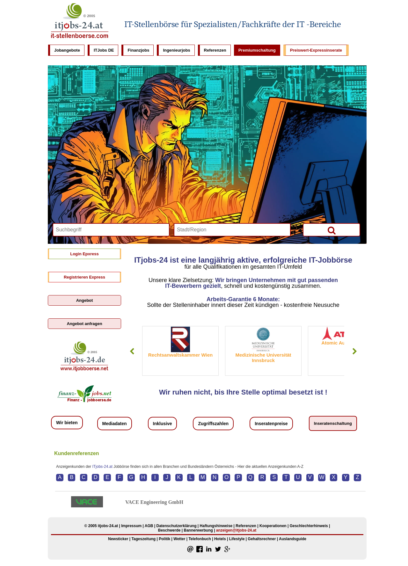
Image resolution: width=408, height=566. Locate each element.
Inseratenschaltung (333, 423)
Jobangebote (67, 50)
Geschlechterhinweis (309, 526)
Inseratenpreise (271, 423)
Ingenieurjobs (176, 50)
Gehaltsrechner (262, 539)
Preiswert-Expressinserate (316, 50)
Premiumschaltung (257, 50)
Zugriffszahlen (213, 423)
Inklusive (162, 423)
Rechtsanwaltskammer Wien (180, 355)
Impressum (131, 526)
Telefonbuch (199, 539)
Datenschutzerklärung (176, 526)
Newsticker (118, 539)
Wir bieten (67, 422)
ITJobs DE (104, 50)
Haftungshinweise (216, 526)
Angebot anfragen (84, 323)
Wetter (179, 539)
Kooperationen (273, 526)
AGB (149, 526)
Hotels (220, 539)
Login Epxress (84, 253)
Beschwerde (169, 530)
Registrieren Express (84, 277)
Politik (164, 539)
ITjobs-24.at (102, 466)
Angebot (84, 300)
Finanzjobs (138, 50)
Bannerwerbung (198, 530)
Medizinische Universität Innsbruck (263, 357)
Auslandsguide (292, 539)
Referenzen (215, 50)
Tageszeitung (143, 539)
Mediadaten (114, 423)
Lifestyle (237, 539)
